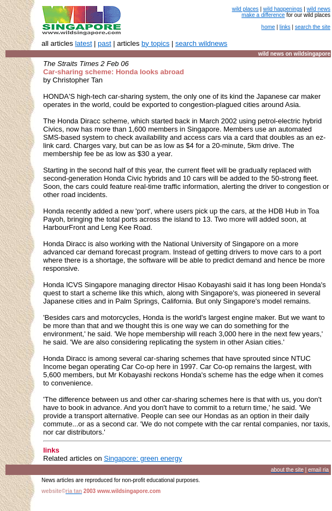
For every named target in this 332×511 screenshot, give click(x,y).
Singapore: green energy (143, 458)
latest (83, 43)
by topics (155, 43)
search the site (312, 27)
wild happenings (283, 9)
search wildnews (201, 43)
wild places (245, 9)
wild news (318, 9)
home (268, 27)
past (104, 43)
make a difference (262, 15)
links (285, 27)
